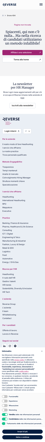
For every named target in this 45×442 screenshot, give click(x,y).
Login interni (10, 131)
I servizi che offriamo (11, 148)
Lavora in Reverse (10, 334)
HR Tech (6, 292)
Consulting (7, 230)
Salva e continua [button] (22, 437)
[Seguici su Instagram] (10, 346)
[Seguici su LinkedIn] (4, 346)
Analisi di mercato (10, 174)
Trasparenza (8, 167)
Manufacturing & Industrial (14, 241)
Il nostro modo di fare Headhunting (17, 144)
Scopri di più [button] (22, 432)
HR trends (6, 285)
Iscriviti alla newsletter (22, 105)
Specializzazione (10, 185)
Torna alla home (21, 59)
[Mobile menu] (40, 4)
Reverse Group (9, 304)
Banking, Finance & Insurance (15, 223)
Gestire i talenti (9, 281)
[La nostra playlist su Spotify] (15, 346)
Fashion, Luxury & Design (13, 244)
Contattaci (7, 318)
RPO (4, 204)
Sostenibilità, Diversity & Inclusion (17, 288)
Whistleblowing (9, 315)
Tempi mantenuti (9, 170)
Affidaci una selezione (21, 52)
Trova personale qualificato (14, 155)
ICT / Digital (7, 234)
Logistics (6, 251)
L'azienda (6, 307)
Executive (6, 211)
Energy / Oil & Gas (10, 262)
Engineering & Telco (11, 237)
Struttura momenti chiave (13, 181)
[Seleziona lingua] (27, 131)
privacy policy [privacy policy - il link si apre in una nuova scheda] (19, 360)
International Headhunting (13, 200)
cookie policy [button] (23, 371)
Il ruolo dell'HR (8, 278)
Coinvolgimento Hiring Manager (16, 177)
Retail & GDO (8, 248)
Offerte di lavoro (9, 330)
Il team (5, 311)
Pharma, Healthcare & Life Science (17, 226)
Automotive (7, 258)
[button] (42, 351)
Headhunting (8, 197)
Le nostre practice (10, 151)
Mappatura (7, 207)
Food (4, 255)
